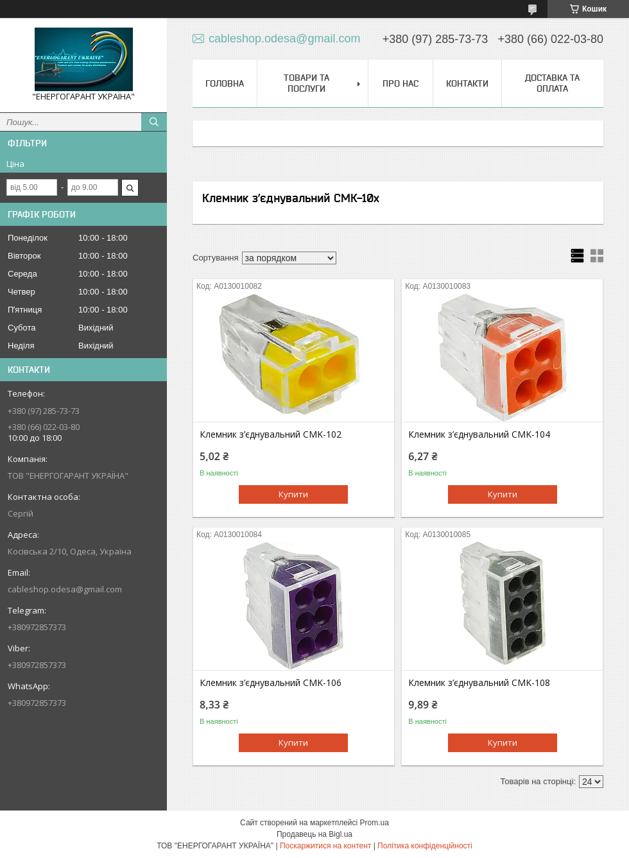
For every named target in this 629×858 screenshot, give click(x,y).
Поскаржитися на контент (325, 845)
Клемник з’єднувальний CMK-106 (270, 683)
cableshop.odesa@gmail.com (65, 589)
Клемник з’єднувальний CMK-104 (479, 434)
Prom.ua (374, 822)
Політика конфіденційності (424, 845)
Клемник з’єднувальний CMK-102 (270, 434)
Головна (224, 83)
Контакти (467, 83)
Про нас (400, 83)
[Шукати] (154, 122)
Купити (293, 494)
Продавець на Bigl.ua (314, 834)
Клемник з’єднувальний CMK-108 (479, 683)
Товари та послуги (306, 83)
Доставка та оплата (552, 83)
